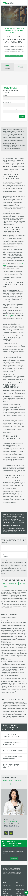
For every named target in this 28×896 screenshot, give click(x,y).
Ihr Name (5, 95)
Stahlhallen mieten (7, 885)
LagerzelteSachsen (5, 783)
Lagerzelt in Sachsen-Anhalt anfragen (14, 56)
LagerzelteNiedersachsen (7, 780)
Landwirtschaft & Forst (12, 583)
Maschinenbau (22, 583)
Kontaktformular (20, 528)
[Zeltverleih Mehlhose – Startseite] (8, 3)
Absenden (22, 116)
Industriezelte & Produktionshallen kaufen (20, 889)
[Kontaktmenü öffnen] (26, 893)
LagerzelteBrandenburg (19, 780)
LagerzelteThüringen (16, 783)
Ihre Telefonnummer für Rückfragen (10, 109)
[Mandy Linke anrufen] (6, 833)
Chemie (3, 583)
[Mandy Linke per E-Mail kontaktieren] (11, 833)
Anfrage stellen (14, 859)
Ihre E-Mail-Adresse (7, 102)
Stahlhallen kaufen (10, 315)
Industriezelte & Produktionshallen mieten (7, 889)
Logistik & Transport (6, 586)
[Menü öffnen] (24, 3)
